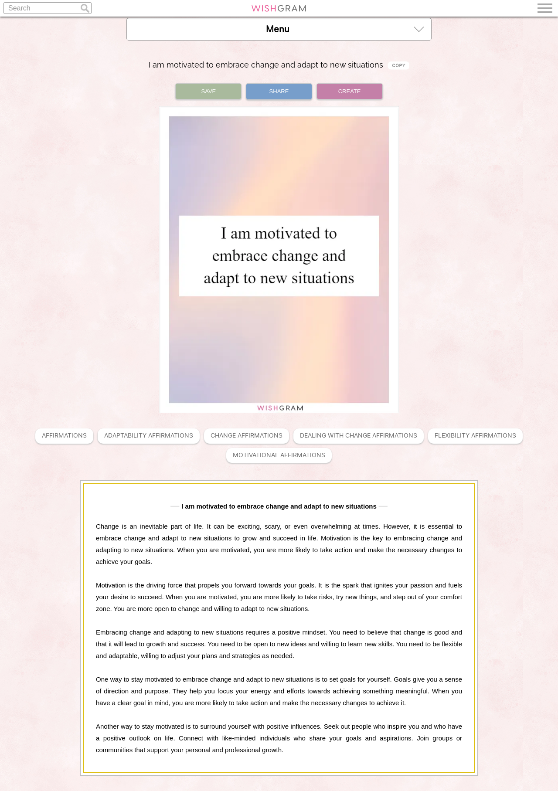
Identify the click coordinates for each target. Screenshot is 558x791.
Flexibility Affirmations (475, 435)
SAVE (208, 91)
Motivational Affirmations (279, 455)
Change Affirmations (246, 435)
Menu (345, 29)
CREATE (349, 91)
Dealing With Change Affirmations (358, 435)
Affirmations (64, 435)
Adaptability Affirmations (148, 435)
